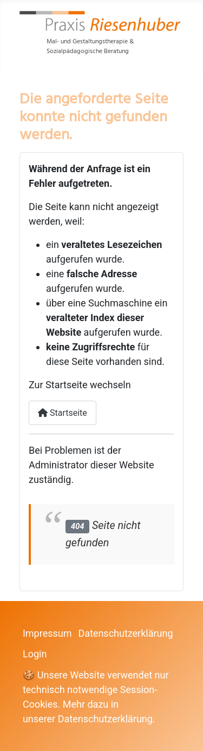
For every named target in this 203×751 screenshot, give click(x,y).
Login (35, 653)
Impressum (47, 633)
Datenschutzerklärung (125, 633)
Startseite (62, 413)
